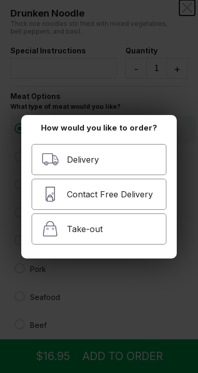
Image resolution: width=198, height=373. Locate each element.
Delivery (70, 159)
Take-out (72, 229)
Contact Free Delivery (97, 194)
